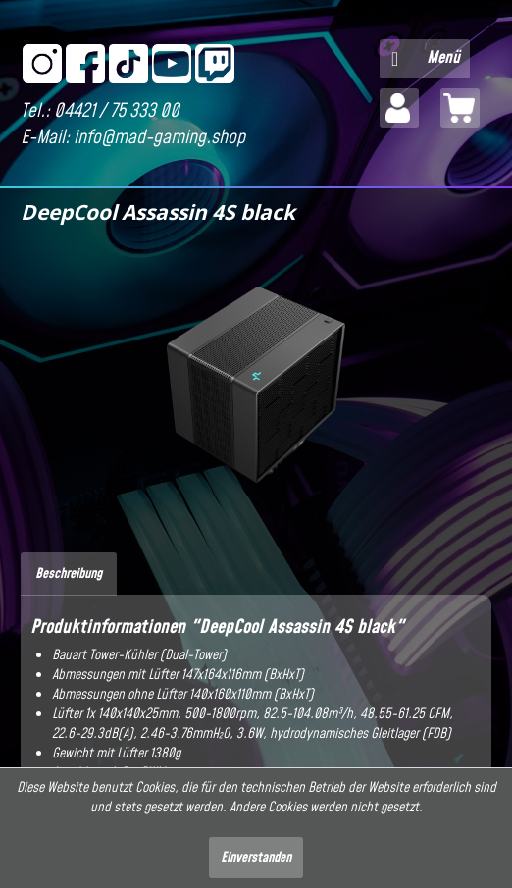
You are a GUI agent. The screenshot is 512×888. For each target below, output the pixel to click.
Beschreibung (68, 574)
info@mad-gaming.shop (159, 138)
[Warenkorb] (460, 108)
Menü (425, 56)
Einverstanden (256, 857)
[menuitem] (425, 58)
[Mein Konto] (399, 108)
